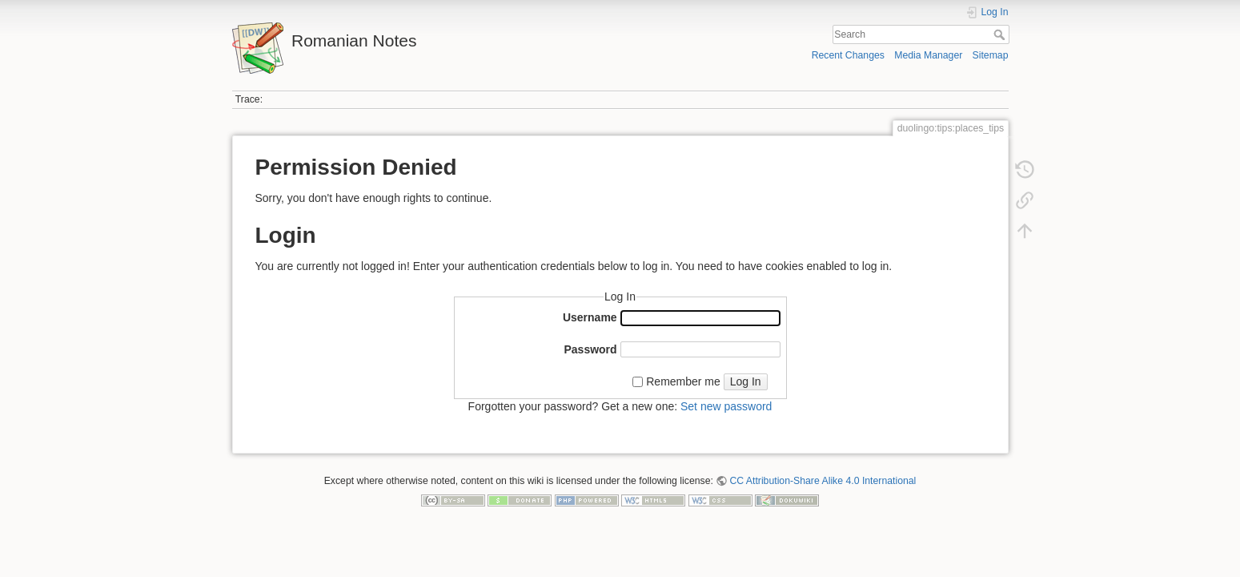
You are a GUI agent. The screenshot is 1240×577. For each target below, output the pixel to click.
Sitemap (991, 55)
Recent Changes (848, 55)
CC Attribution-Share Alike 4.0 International (822, 480)
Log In (745, 381)
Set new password (726, 406)
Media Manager (928, 55)
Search (1001, 34)
